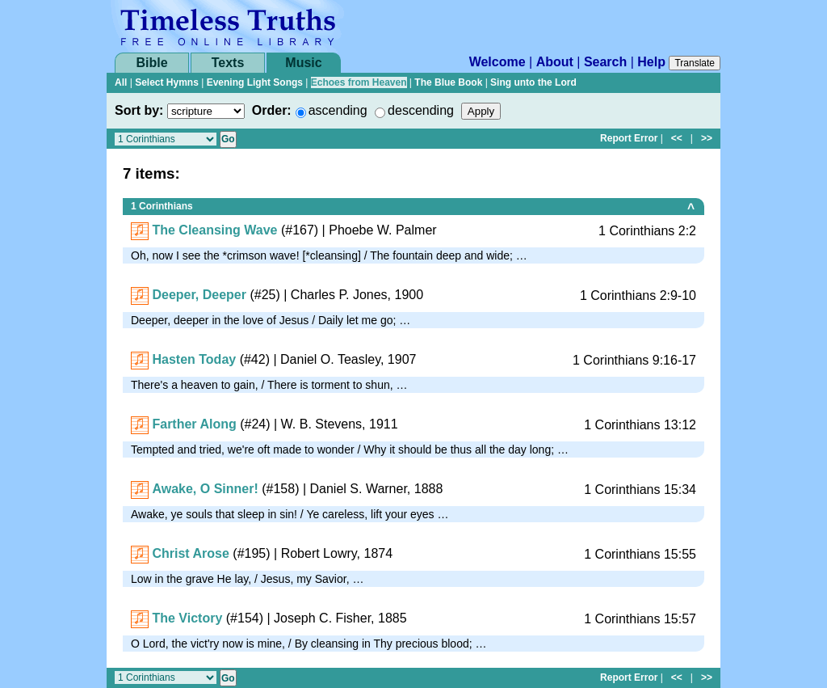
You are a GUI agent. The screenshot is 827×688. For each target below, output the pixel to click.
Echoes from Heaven (359, 82)
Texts (228, 63)
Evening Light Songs (255, 82)
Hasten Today (194, 359)
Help (651, 62)
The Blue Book (448, 82)
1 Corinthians (162, 206)
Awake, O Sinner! (205, 489)
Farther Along (194, 424)
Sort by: (139, 110)
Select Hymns (167, 82)
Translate (694, 63)
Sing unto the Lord (533, 82)
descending (421, 110)
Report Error (628, 138)
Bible (151, 63)
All (121, 82)
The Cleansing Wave (214, 230)
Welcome (497, 62)
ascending (338, 110)
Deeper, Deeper (199, 295)
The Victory (187, 618)
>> (706, 138)
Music (303, 63)
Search (605, 62)
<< (676, 138)
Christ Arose (190, 553)
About (554, 62)
